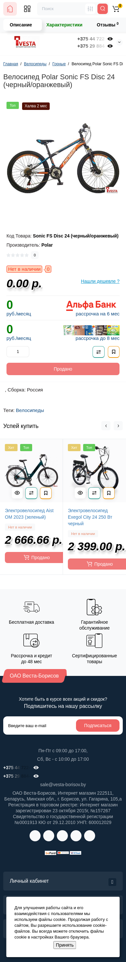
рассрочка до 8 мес (98, 338)
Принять (65, 945)
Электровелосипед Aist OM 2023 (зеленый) (29, 514)
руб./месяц (18, 313)
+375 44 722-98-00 (91, 38)
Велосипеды (30, 410)
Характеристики (64, 24)
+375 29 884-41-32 (91, 46)
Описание (21, 24)
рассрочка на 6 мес (98, 313)
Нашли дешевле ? (100, 281)
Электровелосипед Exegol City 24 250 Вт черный (90, 517)
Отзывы (108, 24)
